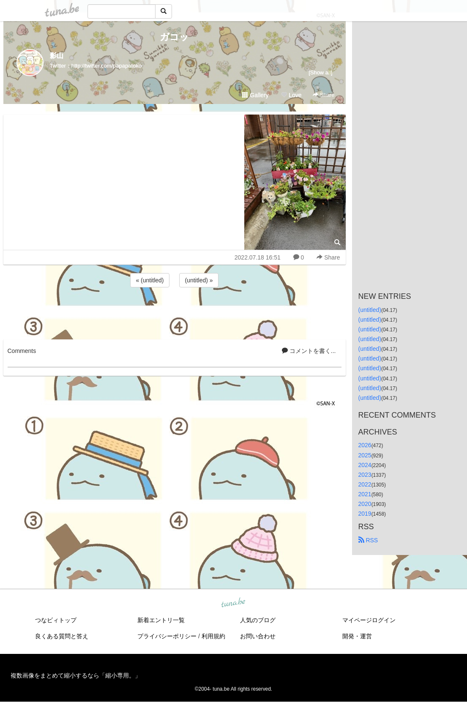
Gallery (255, 95)
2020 (364, 503)
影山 (56, 55)
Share (323, 95)
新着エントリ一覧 (161, 620)
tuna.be (233, 603)
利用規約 (213, 636)
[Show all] (320, 72)
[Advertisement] (174, 312)
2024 (364, 465)
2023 (364, 474)
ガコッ (174, 37)
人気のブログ (258, 620)
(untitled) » (199, 280)
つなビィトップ (55, 620)
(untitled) (369, 309)
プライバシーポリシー (167, 636)
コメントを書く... (309, 350)
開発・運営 (357, 636)
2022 (364, 484)
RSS (368, 540)
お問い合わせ (258, 636)
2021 (364, 494)
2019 (364, 513)
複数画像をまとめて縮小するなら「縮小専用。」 (76, 675)
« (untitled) (150, 280)
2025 (364, 455)
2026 (364, 445)
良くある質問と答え (61, 636)
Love (291, 95)
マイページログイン (369, 620)
